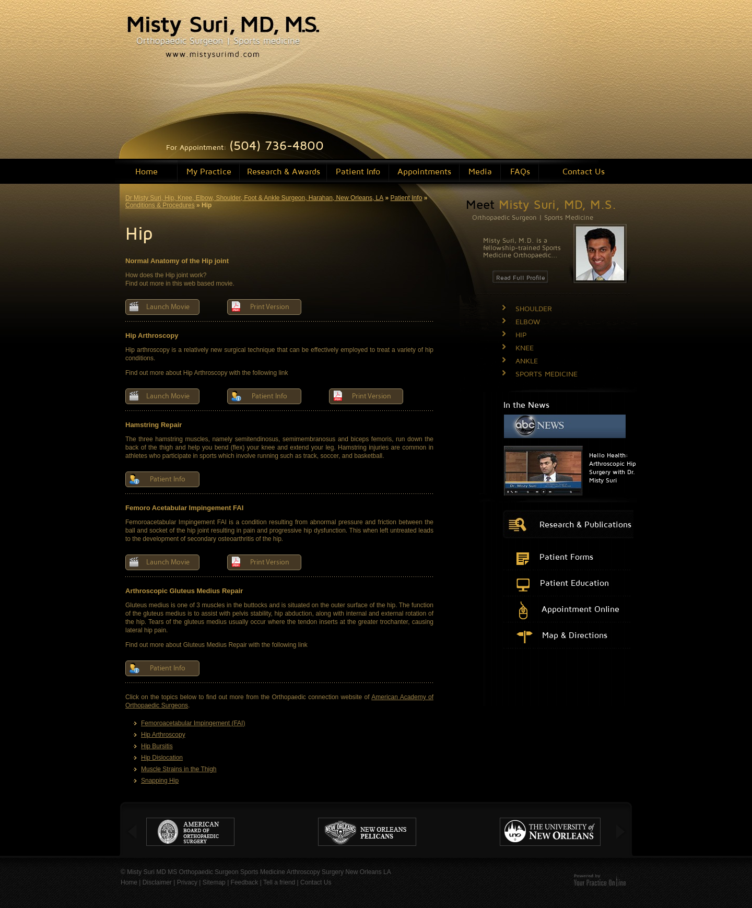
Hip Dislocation (162, 757)
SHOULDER (533, 308)
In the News (526, 404)
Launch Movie (168, 307)
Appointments (424, 171)
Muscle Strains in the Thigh (179, 769)
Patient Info (358, 171)
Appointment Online (580, 609)
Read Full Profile (520, 277)
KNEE (524, 347)
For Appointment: (245, 147)
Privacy (187, 882)
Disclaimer (157, 882)
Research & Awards (283, 171)
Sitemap (214, 882)
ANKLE (526, 360)
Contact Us (583, 171)
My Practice (208, 171)
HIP (520, 334)
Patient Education (574, 582)
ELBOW (527, 321)
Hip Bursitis (157, 746)
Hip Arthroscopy (163, 734)
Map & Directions (574, 635)
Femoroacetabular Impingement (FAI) (193, 723)
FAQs (520, 171)
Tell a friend (279, 882)
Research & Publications (585, 524)
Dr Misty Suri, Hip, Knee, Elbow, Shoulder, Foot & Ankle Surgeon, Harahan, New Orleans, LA (254, 198)
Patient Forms (566, 556)
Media (480, 171)
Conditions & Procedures (160, 205)
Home (146, 171)
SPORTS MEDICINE (546, 373)
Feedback (244, 882)
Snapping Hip (160, 780)
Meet (541, 204)
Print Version (269, 307)
